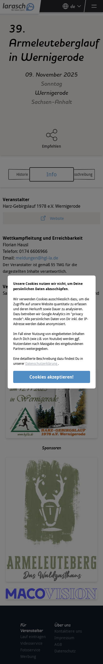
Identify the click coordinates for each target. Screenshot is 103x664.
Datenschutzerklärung (41, 363)
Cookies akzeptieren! (51, 377)
